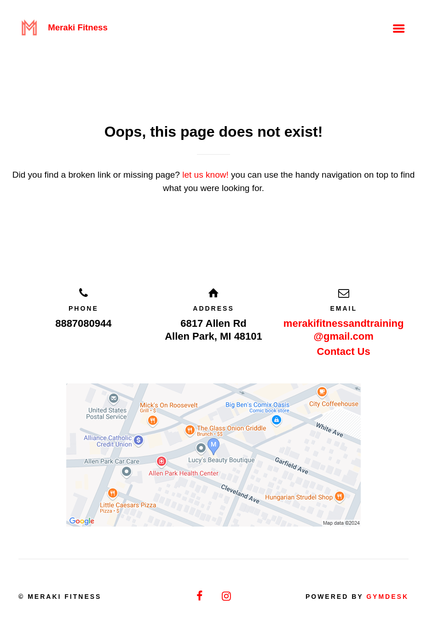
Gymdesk (387, 596)
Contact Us (343, 351)
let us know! (205, 175)
